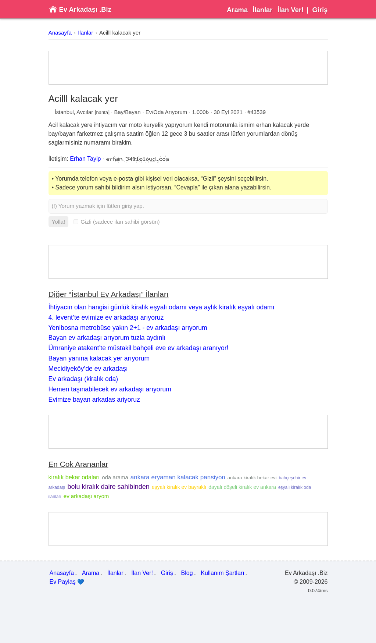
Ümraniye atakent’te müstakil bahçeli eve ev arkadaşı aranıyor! (139, 348)
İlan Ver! (290, 10)
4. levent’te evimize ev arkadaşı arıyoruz (106, 317)
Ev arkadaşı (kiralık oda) (83, 379)
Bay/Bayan (127, 112)
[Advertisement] (188, 67)
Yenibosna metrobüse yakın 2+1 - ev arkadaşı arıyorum (128, 327)
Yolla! (58, 222)
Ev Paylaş (67, 582)
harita (102, 112)
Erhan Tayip (85, 159)
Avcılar (84, 112)
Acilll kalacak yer (119, 32)
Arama (237, 10)
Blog (187, 573)
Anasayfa (60, 32)
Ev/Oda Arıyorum (166, 112)
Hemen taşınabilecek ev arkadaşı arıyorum (110, 389)
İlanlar (262, 10)
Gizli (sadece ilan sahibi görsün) (117, 222)
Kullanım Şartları (222, 573)
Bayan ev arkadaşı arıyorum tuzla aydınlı (107, 337)
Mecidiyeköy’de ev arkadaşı (88, 368)
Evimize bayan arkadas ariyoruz (94, 399)
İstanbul (64, 112)
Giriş (320, 10)
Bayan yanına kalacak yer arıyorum (99, 358)
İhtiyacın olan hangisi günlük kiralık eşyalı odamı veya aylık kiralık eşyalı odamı (162, 307)
